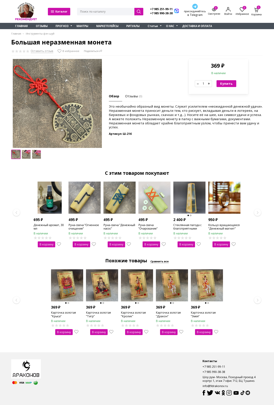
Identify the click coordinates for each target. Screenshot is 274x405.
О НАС (170, 26)
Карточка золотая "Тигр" (98, 314)
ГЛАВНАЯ (21, 26)
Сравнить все (159, 261)
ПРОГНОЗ (62, 26)
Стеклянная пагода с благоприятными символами (187, 228)
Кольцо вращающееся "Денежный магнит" (224, 227)
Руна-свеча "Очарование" (148, 227)
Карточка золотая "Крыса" (63, 314)
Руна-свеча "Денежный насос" (119, 227)
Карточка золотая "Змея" (203, 314)
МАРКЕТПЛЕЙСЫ (107, 26)
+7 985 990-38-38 (161, 13)
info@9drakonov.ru (215, 386)
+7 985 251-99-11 (161, 9)
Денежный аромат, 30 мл (49, 227)
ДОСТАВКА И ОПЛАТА (197, 26)
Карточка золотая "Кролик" (133, 314)
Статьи (153, 26)
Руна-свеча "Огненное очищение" (83, 227)
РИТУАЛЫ (133, 26)
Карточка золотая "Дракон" (168, 314)
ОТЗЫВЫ (42, 26)
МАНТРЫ (82, 26)
